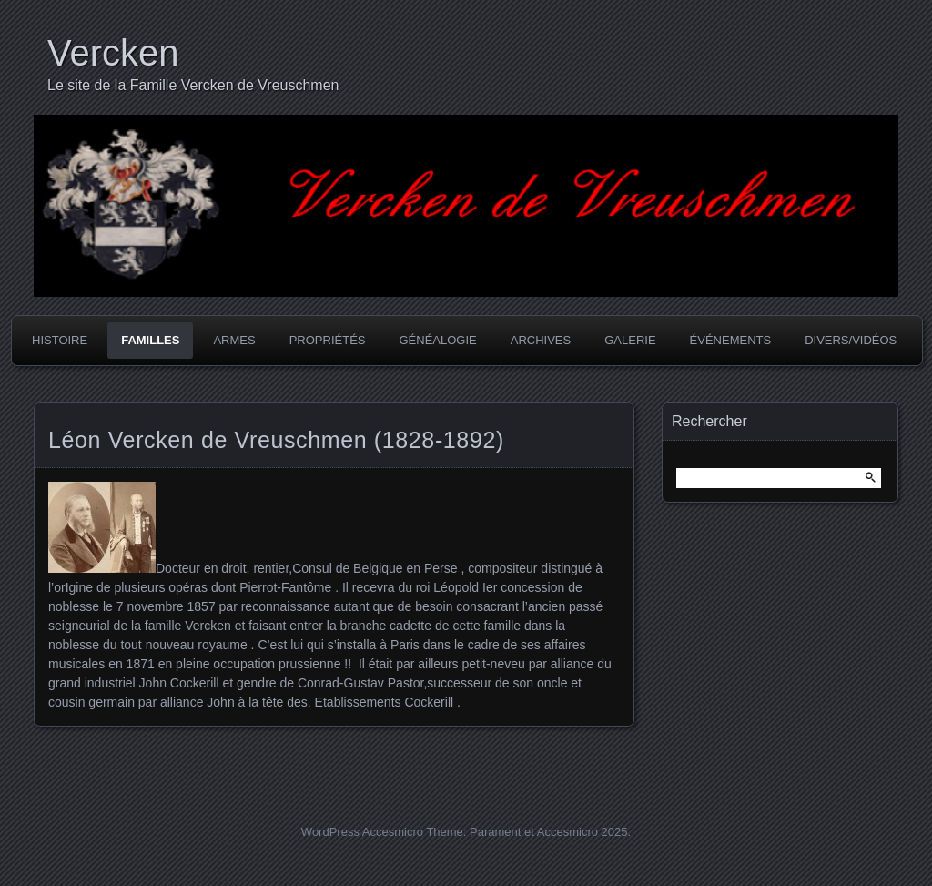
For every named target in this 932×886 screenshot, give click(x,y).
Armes (234, 340)
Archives (541, 340)
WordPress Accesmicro (362, 832)
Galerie (629, 340)
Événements (731, 340)
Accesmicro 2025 (582, 832)
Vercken (113, 53)
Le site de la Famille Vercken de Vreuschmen (193, 85)
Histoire (59, 340)
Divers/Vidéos (851, 340)
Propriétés (327, 340)
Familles (150, 340)
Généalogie (437, 340)
